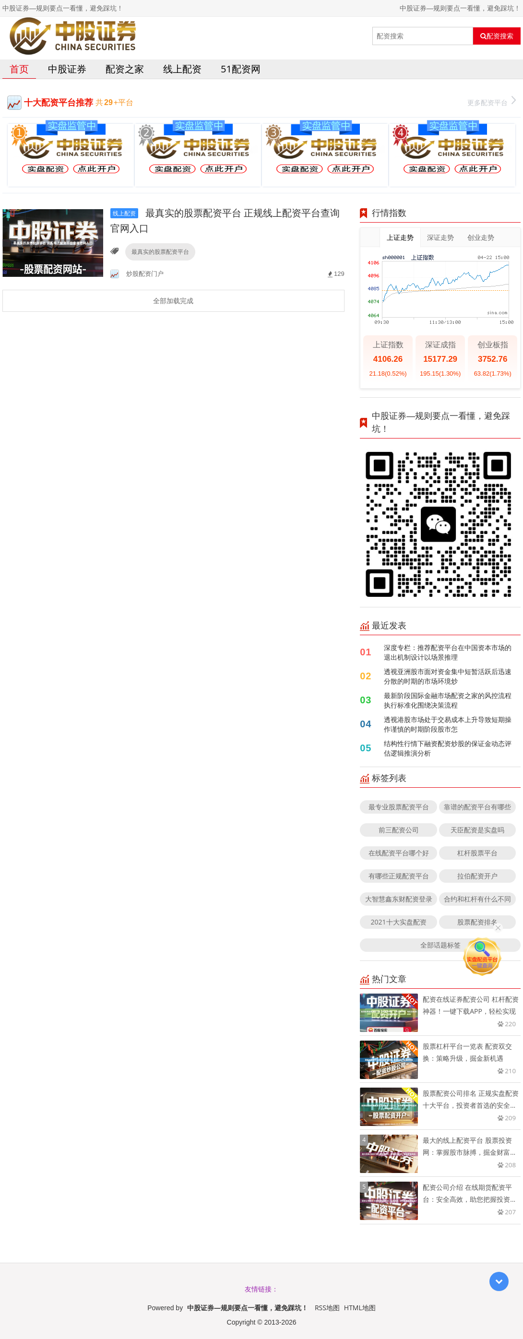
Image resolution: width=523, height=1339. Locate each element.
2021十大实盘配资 (399, 921)
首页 (19, 68)
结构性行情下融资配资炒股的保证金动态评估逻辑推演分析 (447, 748)
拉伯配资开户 (477, 875)
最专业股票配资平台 (398, 806)
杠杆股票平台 (477, 852)
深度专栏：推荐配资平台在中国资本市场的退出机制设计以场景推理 (447, 652)
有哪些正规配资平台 (398, 875)
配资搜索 (496, 36)
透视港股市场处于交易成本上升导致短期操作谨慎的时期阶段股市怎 (447, 724)
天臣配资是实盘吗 (477, 829)
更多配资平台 (491, 101)
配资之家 (125, 68)
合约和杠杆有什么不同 (477, 898)
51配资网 (241, 68)
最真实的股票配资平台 (160, 252)
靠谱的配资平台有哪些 (477, 806)
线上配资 (182, 68)
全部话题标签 (440, 944)
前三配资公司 (399, 829)
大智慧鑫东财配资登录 (398, 898)
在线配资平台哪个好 (398, 852)
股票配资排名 (477, 921)
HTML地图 (360, 1307)
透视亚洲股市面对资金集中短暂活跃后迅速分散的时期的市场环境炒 (447, 676)
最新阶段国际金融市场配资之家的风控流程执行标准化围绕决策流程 (447, 700)
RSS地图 (327, 1307)
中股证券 (67, 68)
